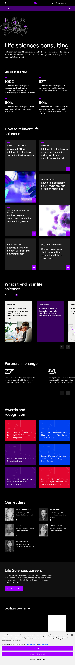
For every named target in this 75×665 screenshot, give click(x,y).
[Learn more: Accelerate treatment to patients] (54, 254)
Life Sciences (9, 9)
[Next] (68, 346)
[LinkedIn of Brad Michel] (50, 520)
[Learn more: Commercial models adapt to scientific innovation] (20, 220)
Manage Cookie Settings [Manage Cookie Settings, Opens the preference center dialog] (37, 659)
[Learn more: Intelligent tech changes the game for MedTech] (20, 254)
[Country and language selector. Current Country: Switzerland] (62, 3)
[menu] (5, 3)
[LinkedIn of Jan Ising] (16, 535)
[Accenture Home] (35, 3)
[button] (14, 588)
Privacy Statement (43, 644)
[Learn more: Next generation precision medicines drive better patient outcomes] (54, 205)
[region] (37, 648)
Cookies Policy (30, 644)
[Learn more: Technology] (54, 155)
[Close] (72, 635)
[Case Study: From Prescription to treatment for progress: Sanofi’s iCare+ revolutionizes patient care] (18, 321)
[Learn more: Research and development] (20, 171)
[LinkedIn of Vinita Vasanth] (16, 551)
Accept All (37, 648)
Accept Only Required (37, 654)
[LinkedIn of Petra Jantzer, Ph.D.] (16, 520)
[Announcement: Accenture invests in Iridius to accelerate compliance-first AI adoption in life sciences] (50, 321)
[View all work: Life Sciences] (11, 294)
